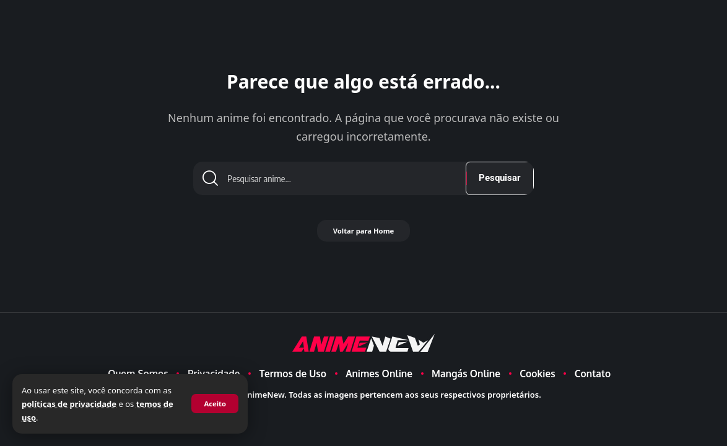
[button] (214, 404)
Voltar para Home (363, 235)
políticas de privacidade (69, 403)
